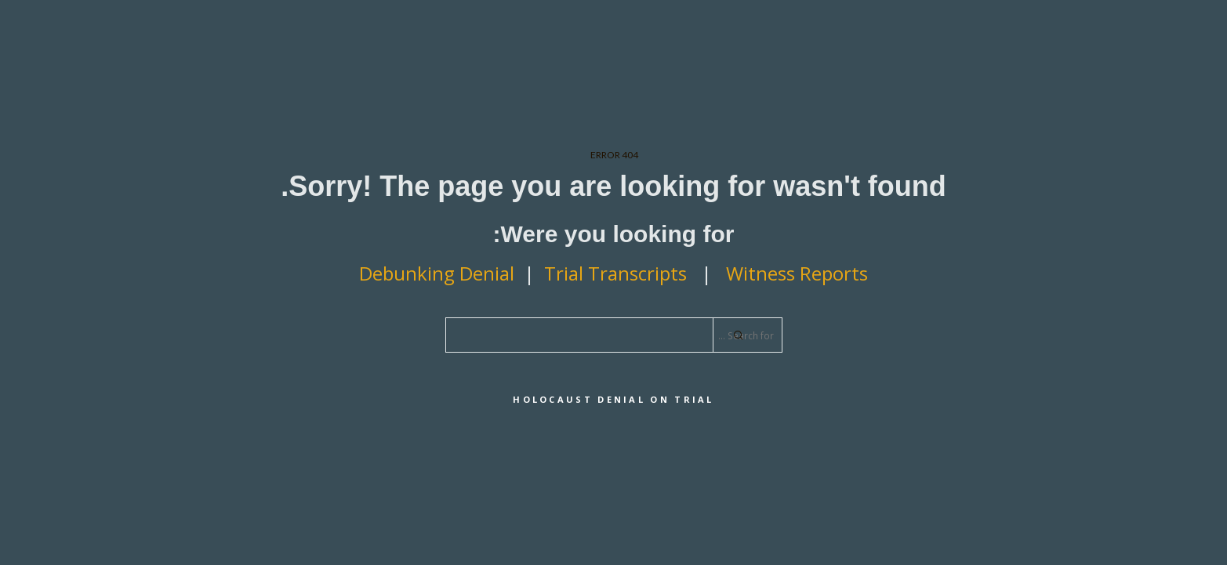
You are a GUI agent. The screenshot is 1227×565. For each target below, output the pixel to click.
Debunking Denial (436, 273)
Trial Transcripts (618, 273)
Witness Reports (797, 273)
